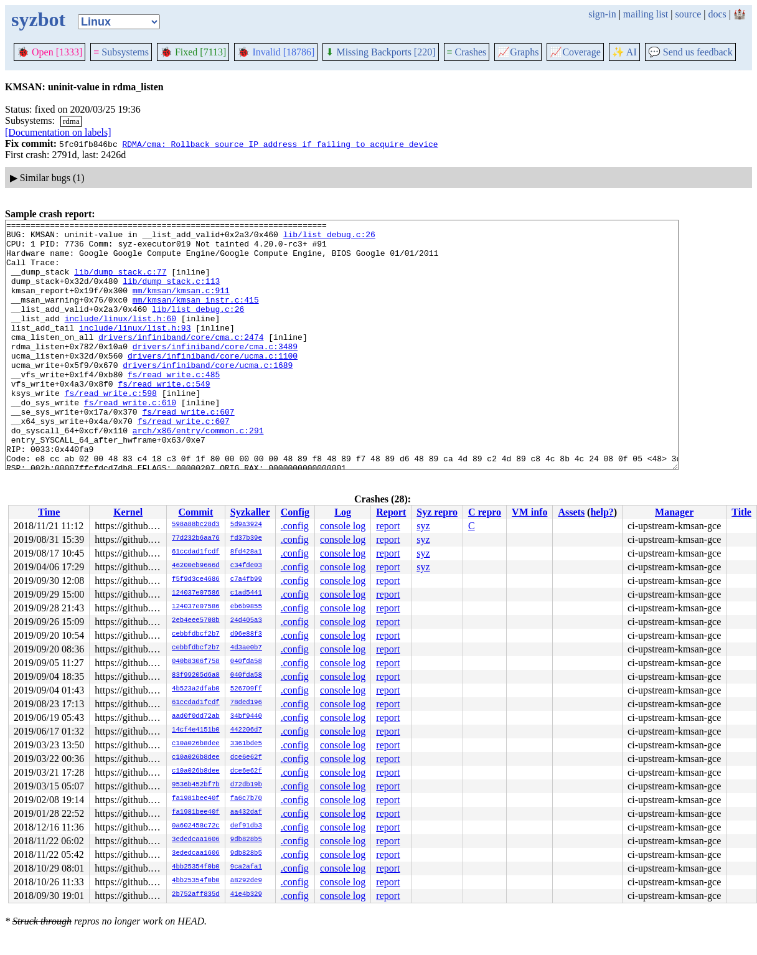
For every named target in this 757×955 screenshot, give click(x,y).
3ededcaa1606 (196, 839)
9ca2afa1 (246, 867)
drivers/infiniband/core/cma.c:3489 (215, 372)
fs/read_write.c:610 (130, 439)
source (688, 14)
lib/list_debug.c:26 (329, 237)
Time (49, 512)
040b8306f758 (196, 661)
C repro (484, 512)
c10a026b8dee (196, 744)
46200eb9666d (196, 566)
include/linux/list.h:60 (120, 338)
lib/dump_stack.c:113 (171, 293)
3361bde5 (246, 744)
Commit (195, 512)
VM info (529, 512)
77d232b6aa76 (196, 538)
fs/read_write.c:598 (111, 428)
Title (741, 512)
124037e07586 (196, 593)
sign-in (602, 14)
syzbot (38, 19)
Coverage (575, 52)
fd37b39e (246, 538)
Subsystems (121, 52)
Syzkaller (250, 512)
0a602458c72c (196, 826)
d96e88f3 (246, 634)
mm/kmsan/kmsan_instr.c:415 (196, 316)
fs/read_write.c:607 (188, 450)
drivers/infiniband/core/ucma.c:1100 (213, 383)
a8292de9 (246, 881)
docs (717, 14)
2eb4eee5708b (196, 620)
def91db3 (246, 826)
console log (342, 525)
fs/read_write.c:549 (164, 417)
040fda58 (246, 661)
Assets (571, 512)
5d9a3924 (246, 524)
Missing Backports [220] (380, 52)
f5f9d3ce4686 (196, 579)
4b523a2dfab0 (196, 689)
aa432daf (246, 812)
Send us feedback (690, 52)
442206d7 (246, 730)
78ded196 (246, 703)
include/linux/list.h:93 (134, 349)
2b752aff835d (196, 894)
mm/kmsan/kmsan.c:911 (181, 305)
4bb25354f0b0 (196, 867)
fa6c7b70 (246, 798)
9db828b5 (246, 839)
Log (342, 512)
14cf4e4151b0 (196, 730)
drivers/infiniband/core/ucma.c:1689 (208, 394)
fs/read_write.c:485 (174, 406)
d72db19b (246, 785)
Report (391, 512)
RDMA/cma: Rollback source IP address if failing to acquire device (280, 143)
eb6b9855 (246, 607)
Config (295, 512)
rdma (71, 121)
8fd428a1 (246, 552)
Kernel (128, 512)
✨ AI (624, 52)
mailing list (645, 14)
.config (295, 525)
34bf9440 (246, 716)
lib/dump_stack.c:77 (120, 282)
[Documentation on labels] (58, 132)
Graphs (517, 52)
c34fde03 (246, 566)
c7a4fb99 (246, 579)
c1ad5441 (246, 593)
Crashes (467, 52)
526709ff (246, 689)
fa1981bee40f (196, 798)
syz (423, 525)
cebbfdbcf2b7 (196, 634)
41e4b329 (246, 894)
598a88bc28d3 (196, 524)
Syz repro (437, 512)
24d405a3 (246, 620)
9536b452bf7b (196, 785)
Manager (674, 512)
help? (601, 512)
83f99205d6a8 (196, 675)
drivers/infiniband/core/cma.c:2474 (180, 361)
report (388, 525)
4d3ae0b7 (246, 648)
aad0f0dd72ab (196, 716)
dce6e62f (246, 757)
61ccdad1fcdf (196, 552)
